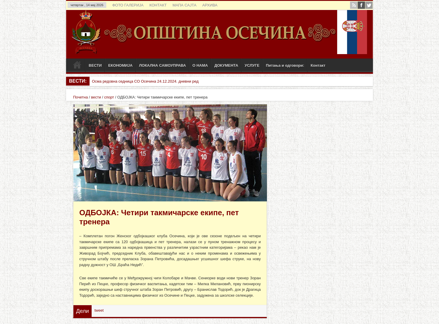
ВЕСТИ (95, 65)
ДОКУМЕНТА (226, 65)
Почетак (77, 66)
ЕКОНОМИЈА (120, 65)
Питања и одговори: (285, 65)
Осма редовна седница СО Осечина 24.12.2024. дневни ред (145, 81)
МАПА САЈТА (184, 5)
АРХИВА (210, 5)
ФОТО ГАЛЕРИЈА (128, 5)
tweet (99, 310)
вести (96, 97)
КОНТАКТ (158, 5)
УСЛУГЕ (252, 65)
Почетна (80, 97)
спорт (109, 97)
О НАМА (200, 65)
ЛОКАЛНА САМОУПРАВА (162, 65)
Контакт (318, 65)
